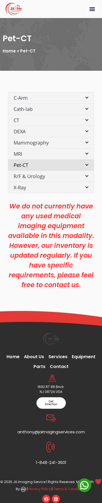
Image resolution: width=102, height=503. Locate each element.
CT (51, 120)
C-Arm (51, 97)
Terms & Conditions (69, 489)
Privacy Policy (40, 489)
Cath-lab (51, 108)
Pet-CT (51, 164)
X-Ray (51, 187)
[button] (92, 9)
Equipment (83, 357)
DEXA (51, 131)
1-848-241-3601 (51, 462)
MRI (51, 153)
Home (9, 51)
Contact (59, 366)
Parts (39, 366)
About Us (34, 357)
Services (57, 357)
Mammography (51, 142)
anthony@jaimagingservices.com (51, 432)
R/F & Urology (51, 176)
